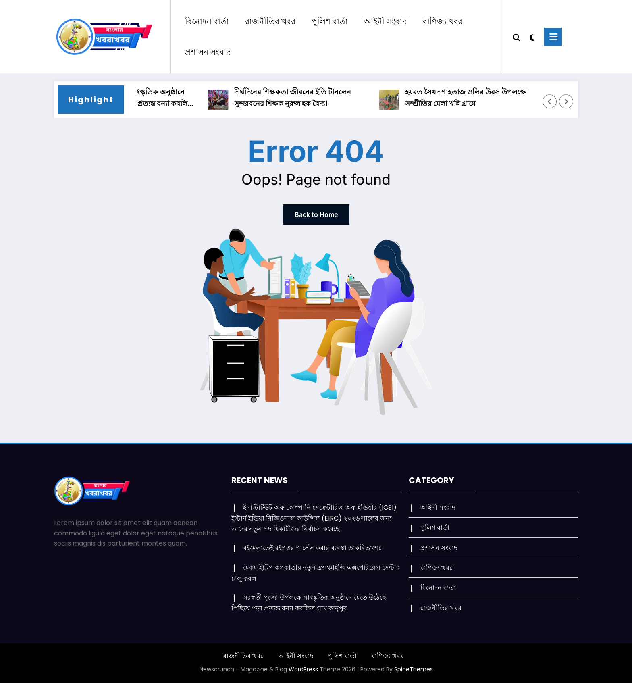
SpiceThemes (413, 669)
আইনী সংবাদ (385, 21)
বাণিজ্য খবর (443, 21)
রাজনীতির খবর (270, 21)
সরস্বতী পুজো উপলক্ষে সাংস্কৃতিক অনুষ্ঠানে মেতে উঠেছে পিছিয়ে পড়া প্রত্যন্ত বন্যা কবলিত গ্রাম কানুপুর (133, 98)
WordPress (303, 669)
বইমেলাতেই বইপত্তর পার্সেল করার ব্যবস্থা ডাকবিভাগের (313, 547)
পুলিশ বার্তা (330, 21)
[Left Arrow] (550, 101)
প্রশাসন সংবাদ (208, 52)
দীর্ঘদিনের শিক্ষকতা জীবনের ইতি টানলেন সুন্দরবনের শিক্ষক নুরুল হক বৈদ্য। (297, 97)
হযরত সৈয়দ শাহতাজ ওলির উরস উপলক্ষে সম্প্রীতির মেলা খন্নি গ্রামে (470, 97)
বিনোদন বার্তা (207, 21)
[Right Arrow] (566, 101)
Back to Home (316, 214)
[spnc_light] (533, 36)
